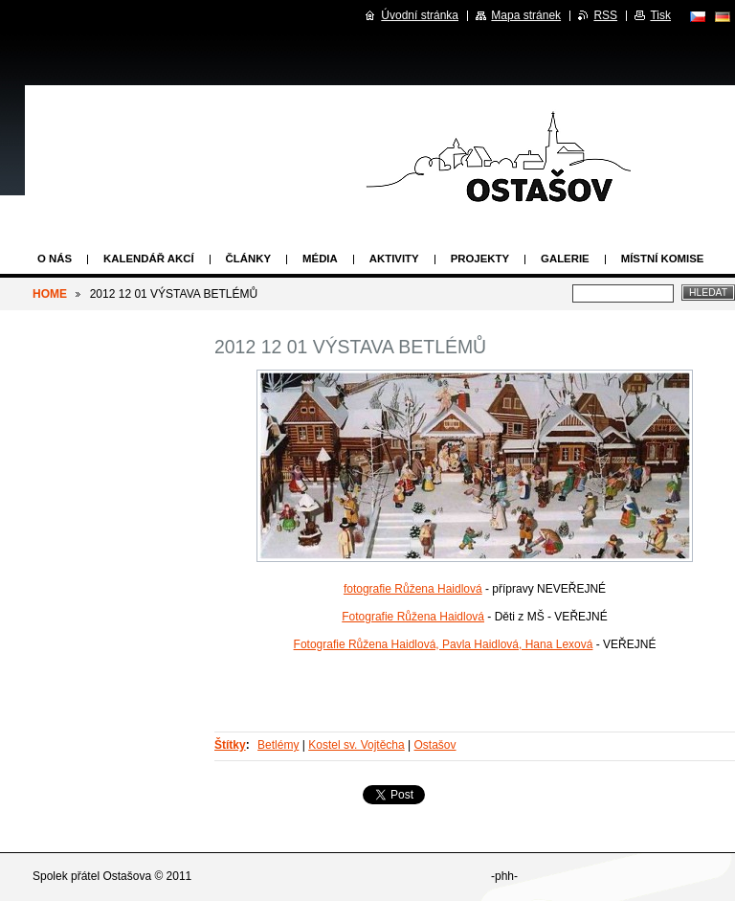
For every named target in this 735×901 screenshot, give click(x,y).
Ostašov (435, 745)
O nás (54, 258)
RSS (605, 15)
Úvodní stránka (419, 15)
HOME (50, 294)
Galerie (565, 258)
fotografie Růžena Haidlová (413, 589)
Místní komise (662, 258)
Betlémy (278, 745)
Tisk (660, 15)
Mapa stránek (526, 15)
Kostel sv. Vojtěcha (356, 745)
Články (248, 258)
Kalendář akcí (148, 258)
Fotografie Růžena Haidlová (413, 616)
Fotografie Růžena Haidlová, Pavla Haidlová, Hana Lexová (443, 644)
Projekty (480, 258)
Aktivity (394, 258)
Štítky (230, 745)
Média (320, 258)
